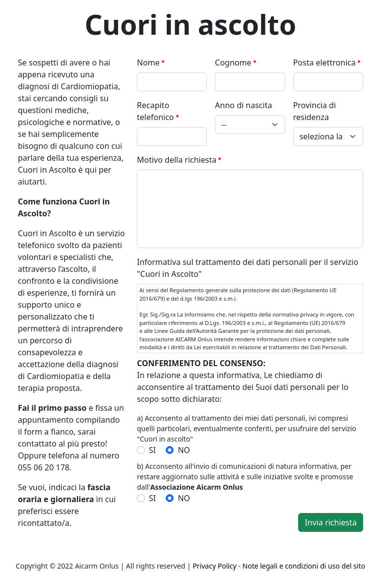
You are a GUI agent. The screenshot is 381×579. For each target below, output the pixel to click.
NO (184, 450)
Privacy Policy (214, 566)
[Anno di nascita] (250, 124)
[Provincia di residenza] (328, 136)
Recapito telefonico (155, 111)
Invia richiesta (331, 522)
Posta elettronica (324, 62)
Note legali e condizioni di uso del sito (304, 566)
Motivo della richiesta (176, 159)
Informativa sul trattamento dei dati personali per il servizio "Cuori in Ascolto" (247, 268)
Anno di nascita (243, 105)
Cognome (233, 62)
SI (152, 450)
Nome (148, 62)
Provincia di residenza (314, 111)
